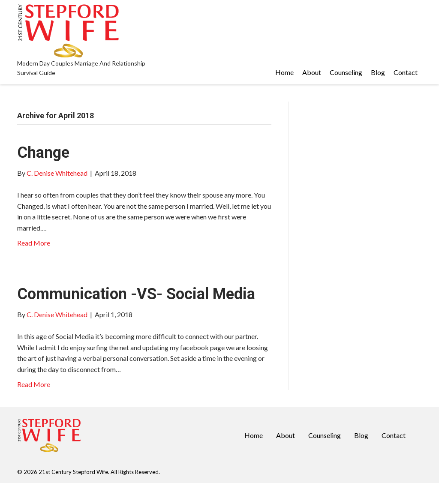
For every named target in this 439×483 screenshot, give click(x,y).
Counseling (324, 435)
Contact (394, 435)
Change (43, 153)
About (285, 435)
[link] (284, 72)
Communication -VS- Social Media (136, 294)
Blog (361, 435)
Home (253, 435)
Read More (33, 243)
